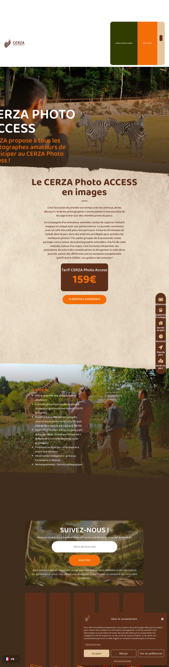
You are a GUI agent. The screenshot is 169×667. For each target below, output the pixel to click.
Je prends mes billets (51, 380)
